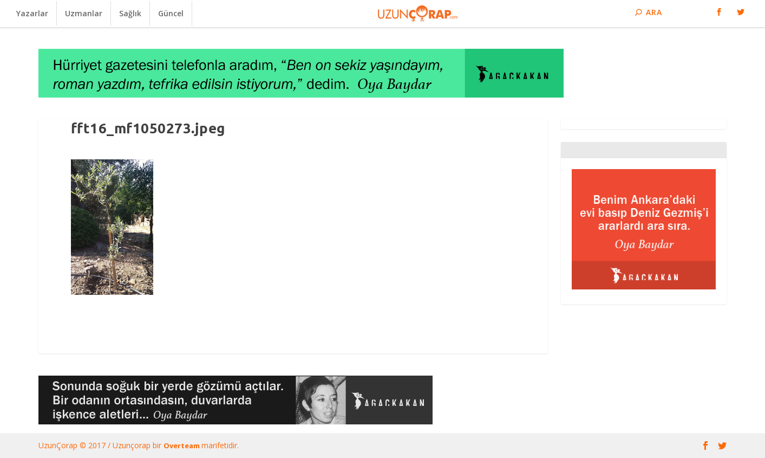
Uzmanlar (83, 13)
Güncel (171, 13)
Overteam (182, 445)
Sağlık (130, 13)
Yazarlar (32, 13)
